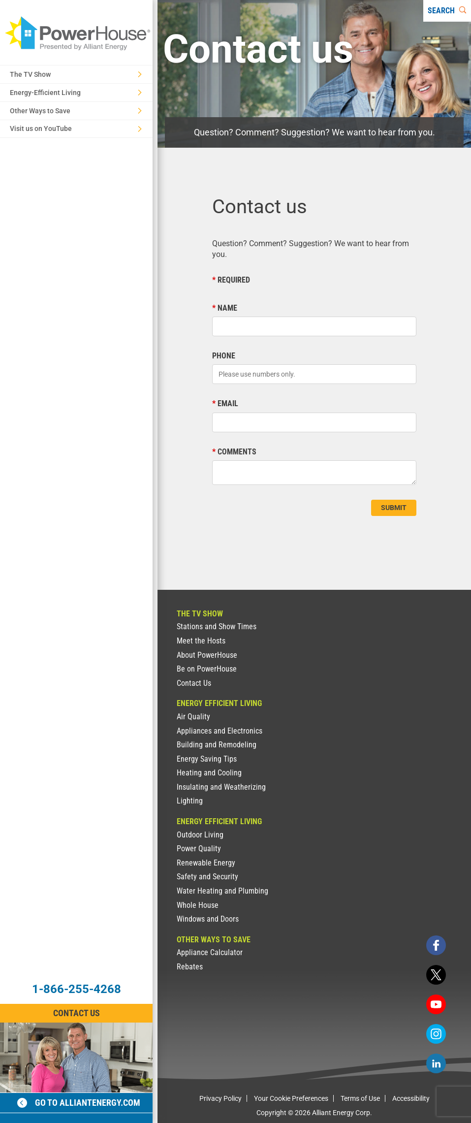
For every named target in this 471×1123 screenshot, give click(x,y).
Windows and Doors (208, 919)
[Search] (447, 11)
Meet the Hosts (201, 640)
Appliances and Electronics (219, 731)
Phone (223, 355)
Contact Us (194, 683)
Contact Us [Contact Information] (76, 1013)
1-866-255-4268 (76, 989)
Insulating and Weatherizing (221, 787)
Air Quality (193, 716)
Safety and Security (207, 876)
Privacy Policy (220, 1098)
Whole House (198, 905)
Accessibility (411, 1098)
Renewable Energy (206, 862)
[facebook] (436, 945)
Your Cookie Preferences (291, 1098)
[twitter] (436, 975)
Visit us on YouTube (76, 128)
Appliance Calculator (210, 952)
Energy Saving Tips (207, 759)
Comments (237, 451)
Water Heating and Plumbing (222, 891)
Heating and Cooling (209, 772)
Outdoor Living (200, 834)
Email (228, 403)
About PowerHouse (207, 655)
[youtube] (436, 1004)
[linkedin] (436, 1063)
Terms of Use (360, 1098)
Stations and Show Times (216, 626)
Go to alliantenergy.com (78, 1102)
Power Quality (199, 848)
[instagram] (436, 1034)
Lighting (190, 800)
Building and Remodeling (216, 744)
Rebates (190, 966)
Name (227, 308)
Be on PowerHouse (207, 669)
